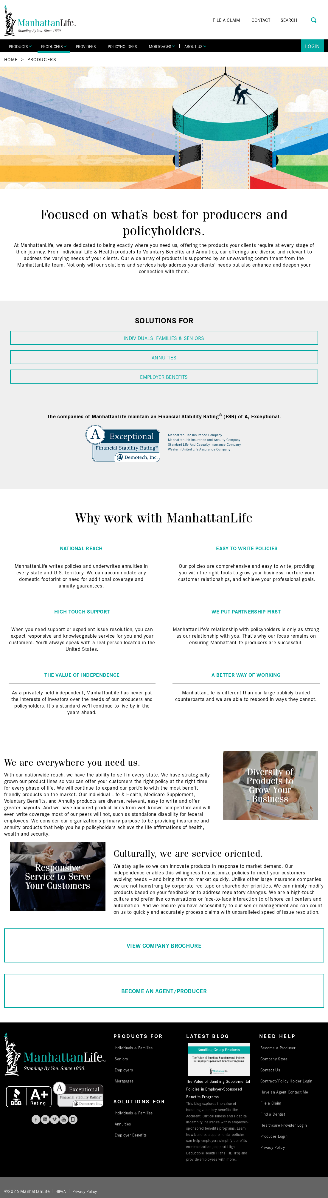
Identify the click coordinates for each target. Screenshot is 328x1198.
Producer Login (273, 1136)
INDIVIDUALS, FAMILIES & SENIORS (164, 338)
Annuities (123, 1124)
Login (312, 46)
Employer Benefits (131, 1135)
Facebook (36, 1119)
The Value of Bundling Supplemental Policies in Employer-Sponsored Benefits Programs (218, 1088)
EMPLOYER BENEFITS (164, 377)
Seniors (121, 1059)
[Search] (297, 20)
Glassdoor (73, 1119)
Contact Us (270, 1070)
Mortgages (124, 1081)
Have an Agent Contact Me (284, 1092)
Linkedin (45, 1119)
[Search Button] (314, 19)
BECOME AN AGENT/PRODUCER (164, 990)
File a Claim (270, 1103)
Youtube (63, 1119)
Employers (124, 1070)
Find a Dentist (272, 1114)
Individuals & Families (134, 1048)
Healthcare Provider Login (283, 1125)
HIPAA (60, 1191)
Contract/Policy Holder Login (286, 1081)
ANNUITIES (164, 357)
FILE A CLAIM (226, 19)
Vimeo (54, 1119)
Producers (41, 59)
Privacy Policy (272, 1147)
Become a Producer (278, 1048)
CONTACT (261, 19)
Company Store (274, 1059)
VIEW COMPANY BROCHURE (164, 945)
